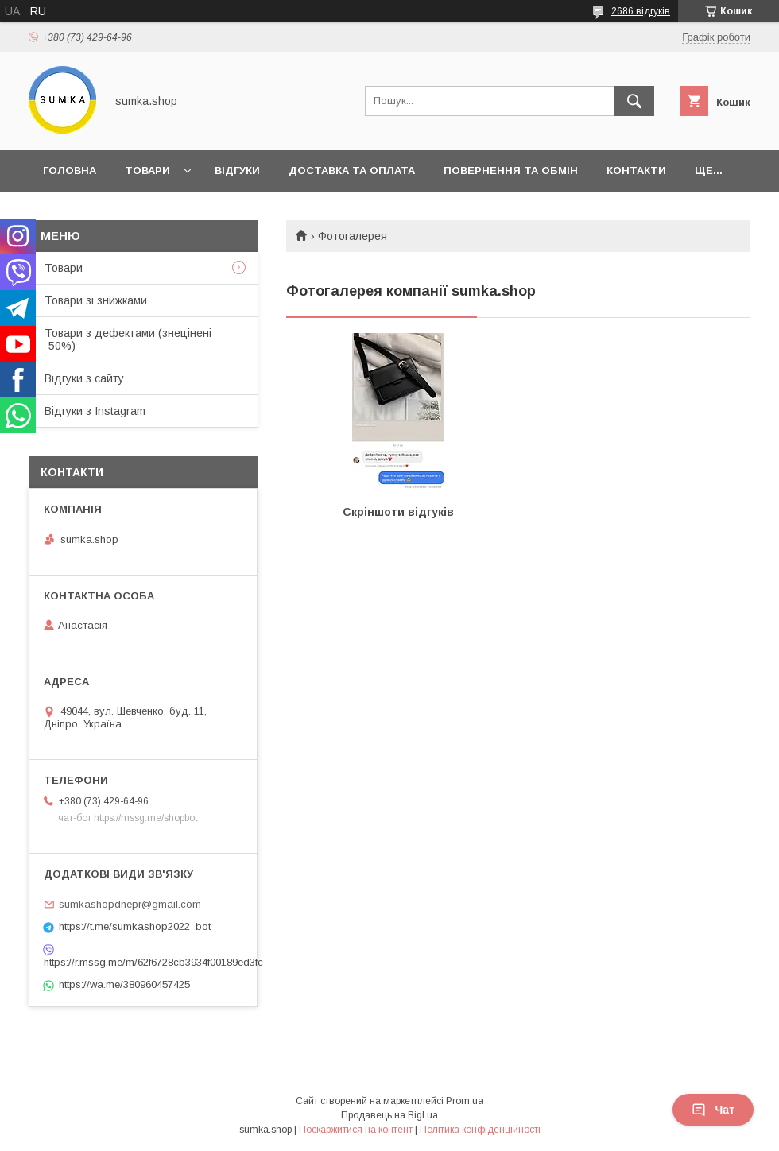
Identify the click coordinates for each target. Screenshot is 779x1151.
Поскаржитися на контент (356, 1129)
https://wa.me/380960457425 (124, 984)
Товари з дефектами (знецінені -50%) (128, 339)
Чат (713, 1110)
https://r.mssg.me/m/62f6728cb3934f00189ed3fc (143, 962)
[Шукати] (634, 101)
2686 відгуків (640, 11)
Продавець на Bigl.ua (389, 1115)
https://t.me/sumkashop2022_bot (135, 926)
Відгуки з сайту (84, 378)
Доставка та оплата (352, 170)
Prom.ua (464, 1100)
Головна (69, 170)
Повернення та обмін (511, 170)
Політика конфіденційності (480, 1129)
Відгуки (237, 170)
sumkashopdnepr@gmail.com (130, 904)
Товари (147, 170)
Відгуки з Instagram (95, 411)
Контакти (636, 170)
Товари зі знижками (96, 300)
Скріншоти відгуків (398, 512)
